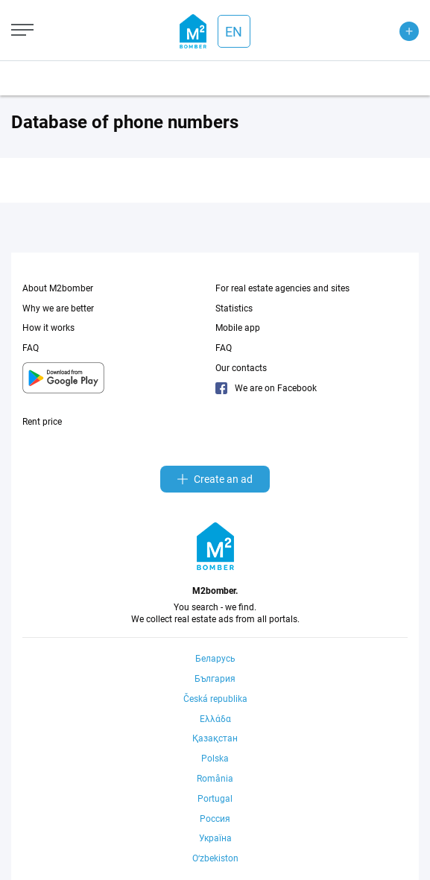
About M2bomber (57, 288)
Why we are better (58, 308)
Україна (215, 838)
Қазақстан (215, 738)
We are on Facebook (266, 388)
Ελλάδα (215, 719)
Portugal (215, 799)
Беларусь (215, 658)
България (215, 679)
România (215, 778)
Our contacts (241, 368)
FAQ (30, 348)
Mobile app (237, 328)
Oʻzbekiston (215, 858)
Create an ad (215, 479)
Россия (215, 819)
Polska (215, 758)
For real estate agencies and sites (282, 288)
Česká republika (215, 699)
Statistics (234, 308)
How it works (48, 328)
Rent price (42, 422)
